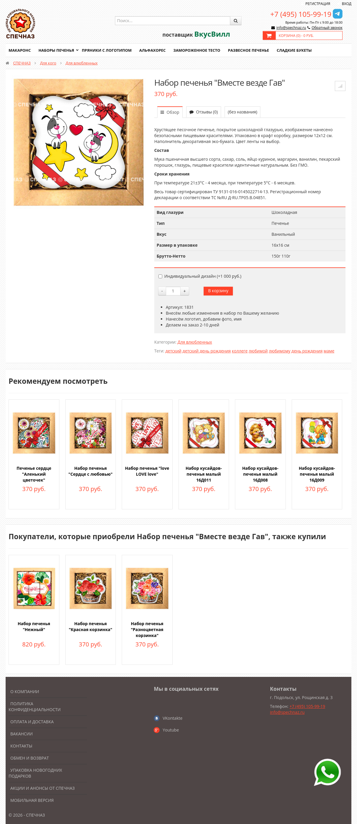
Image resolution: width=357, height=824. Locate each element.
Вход (346, 3)
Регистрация (318, 3)
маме (329, 351)
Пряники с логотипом (107, 50)
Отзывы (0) (203, 112)
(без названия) (242, 112)
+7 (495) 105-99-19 (301, 14)
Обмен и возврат (29, 758)
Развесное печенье (250, 50)
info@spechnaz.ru (291, 27)
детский (173, 351)
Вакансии (21, 734)
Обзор (169, 112)
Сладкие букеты (296, 50)
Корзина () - (296, 35)
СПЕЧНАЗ (21, 63)
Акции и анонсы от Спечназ (42, 788)
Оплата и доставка (32, 721)
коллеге (239, 351)
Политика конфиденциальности (35, 706)
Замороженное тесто (198, 50)
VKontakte (172, 718)
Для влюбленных (82, 63)
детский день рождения (207, 351)
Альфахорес (153, 50)
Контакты (21, 746)
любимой (258, 351)
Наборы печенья (56, 50)
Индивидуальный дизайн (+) (199, 276)
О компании (24, 691)
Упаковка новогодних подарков (35, 773)
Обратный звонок (327, 27)
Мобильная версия (32, 800)
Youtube (171, 730)
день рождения (306, 351)
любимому (280, 351)
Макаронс (20, 50)
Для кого (48, 63)
